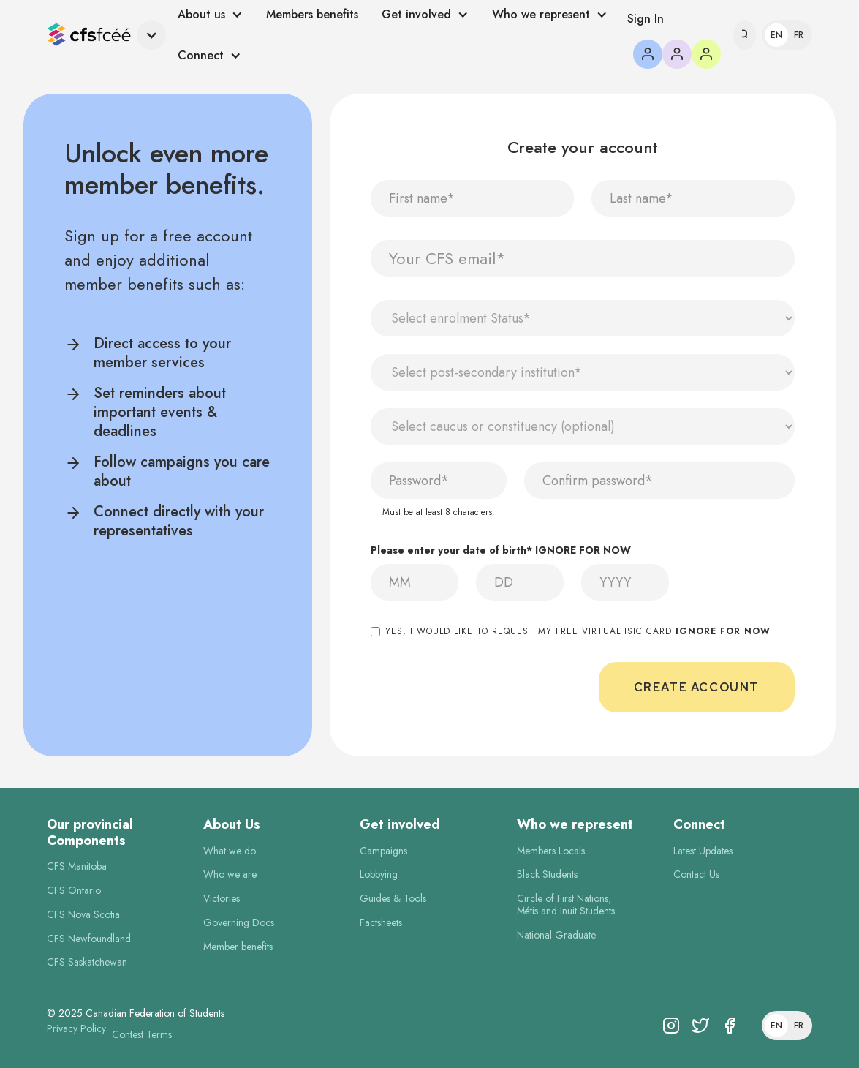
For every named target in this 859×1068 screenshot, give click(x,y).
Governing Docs (238, 923)
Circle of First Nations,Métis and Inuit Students (566, 904)
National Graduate (556, 935)
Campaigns (383, 851)
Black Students (547, 874)
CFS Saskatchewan (87, 962)
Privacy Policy (76, 1029)
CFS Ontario (74, 890)
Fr (798, 35)
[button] (106, 35)
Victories (221, 898)
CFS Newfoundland (89, 939)
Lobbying (379, 874)
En (776, 35)
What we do (229, 851)
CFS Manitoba (77, 866)
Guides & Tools (393, 898)
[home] (89, 35)
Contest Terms (142, 1034)
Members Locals (551, 851)
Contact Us (696, 874)
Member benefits (238, 947)
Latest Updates (703, 851)
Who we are (230, 874)
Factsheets (381, 923)
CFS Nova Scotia (83, 915)
